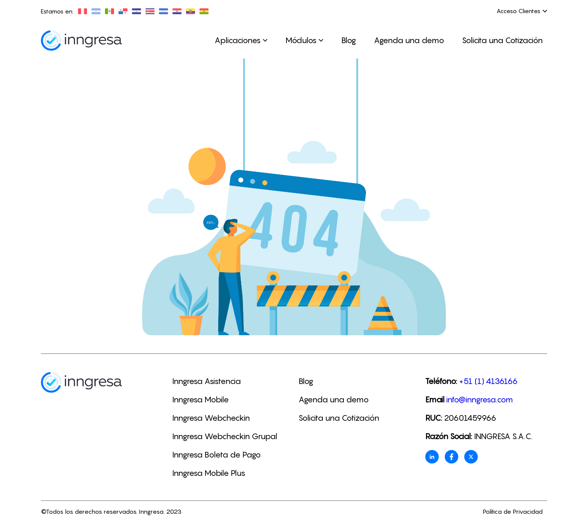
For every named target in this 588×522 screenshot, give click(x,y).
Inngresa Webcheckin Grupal (224, 436)
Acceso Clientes (521, 11)
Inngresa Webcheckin (211, 418)
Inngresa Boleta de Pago (216, 454)
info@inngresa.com (479, 399)
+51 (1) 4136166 (488, 381)
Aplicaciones (240, 40)
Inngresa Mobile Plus (208, 473)
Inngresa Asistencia (206, 381)
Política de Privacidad (513, 511)
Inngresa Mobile (200, 399)
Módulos (304, 40)
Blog (348, 40)
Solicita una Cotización (502, 40)
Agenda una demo (409, 40)
